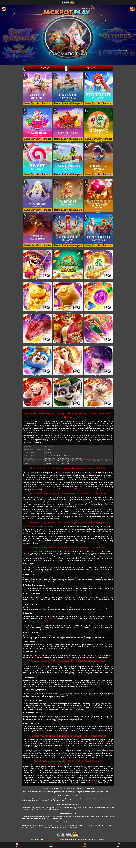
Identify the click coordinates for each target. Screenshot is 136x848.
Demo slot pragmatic (62, 743)
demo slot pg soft (70, 718)
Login (16, 845)
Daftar (45, 68)
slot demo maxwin (91, 782)
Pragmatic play (28, 551)
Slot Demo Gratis (89, 458)
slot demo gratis (53, 765)
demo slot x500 (60, 571)
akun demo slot (40, 486)
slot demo (61, 441)
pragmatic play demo (50, 618)
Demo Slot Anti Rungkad (51, 839)
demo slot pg (94, 540)
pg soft (60, 472)
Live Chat (119, 845)
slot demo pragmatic (69, 515)
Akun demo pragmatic (30, 526)
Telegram (85, 845)
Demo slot (26, 421)
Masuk (91, 68)
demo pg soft (103, 682)
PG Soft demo (42, 667)
